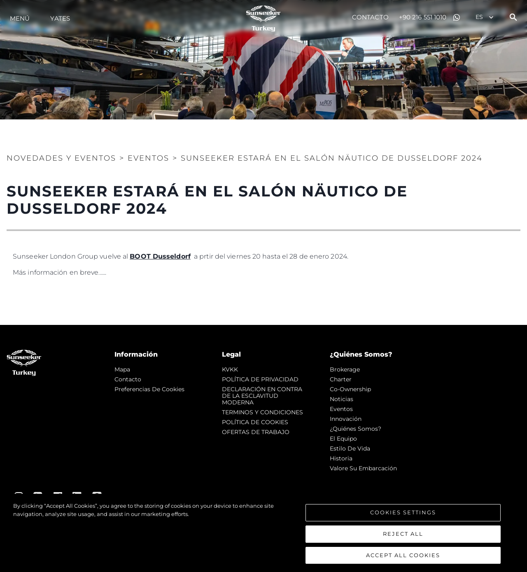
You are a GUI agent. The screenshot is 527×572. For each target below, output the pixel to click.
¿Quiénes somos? (355, 428)
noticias (341, 399)
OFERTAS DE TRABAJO (255, 432)
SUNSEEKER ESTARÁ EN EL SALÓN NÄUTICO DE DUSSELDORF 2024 (332, 158)
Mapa (122, 369)
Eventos (148, 158)
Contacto (370, 17)
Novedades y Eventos (61, 158)
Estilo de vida (350, 448)
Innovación (345, 419)
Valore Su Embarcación (363, 468)
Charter (341, 379)
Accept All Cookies (403, 555)
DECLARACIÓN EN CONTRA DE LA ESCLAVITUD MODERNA (262, 395)
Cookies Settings (403, 513)
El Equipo (343, 438)
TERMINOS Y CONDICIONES (262, 412)
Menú (20, 18)
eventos (341, 409)
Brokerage (345, 369)
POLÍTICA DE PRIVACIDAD (260, 379)
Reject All (403, 534)
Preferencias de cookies (149, 389)
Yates (60, 18)
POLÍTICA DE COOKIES (255, 422)
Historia (341, 458)
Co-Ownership (350, 389)
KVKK (230, 369)
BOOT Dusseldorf (160, 256)
